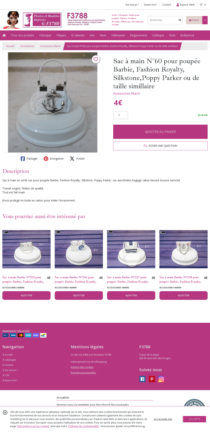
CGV (5, 375)
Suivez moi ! (10, 380)
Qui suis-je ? (10, 370)
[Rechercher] (180, 20)
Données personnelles (83, 372)
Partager (29, 158)
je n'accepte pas (163, 419)
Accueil (10, 46)
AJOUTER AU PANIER (160, 132)
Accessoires (27, 46)
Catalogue (9, 359)
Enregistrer (54, 158)
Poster (77, 158)
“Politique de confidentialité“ (83, 426)
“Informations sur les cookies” (33, 426)
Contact (166, 4)
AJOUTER (26, 295)
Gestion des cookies (82, 367)
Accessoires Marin (50, 46)
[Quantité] (120, 115)
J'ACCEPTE (194, 419)
